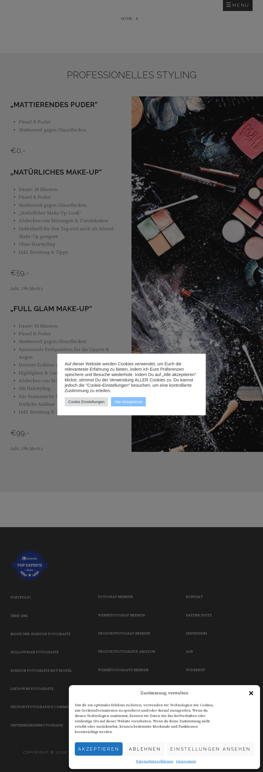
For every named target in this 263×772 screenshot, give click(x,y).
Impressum (186, 761)
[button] (251, 693)
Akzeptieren (98, 749)
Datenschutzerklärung (154, 761)
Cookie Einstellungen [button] (86, 402)
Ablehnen (145, 749)
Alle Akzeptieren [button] (128, 402)
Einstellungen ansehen (210, 749)
